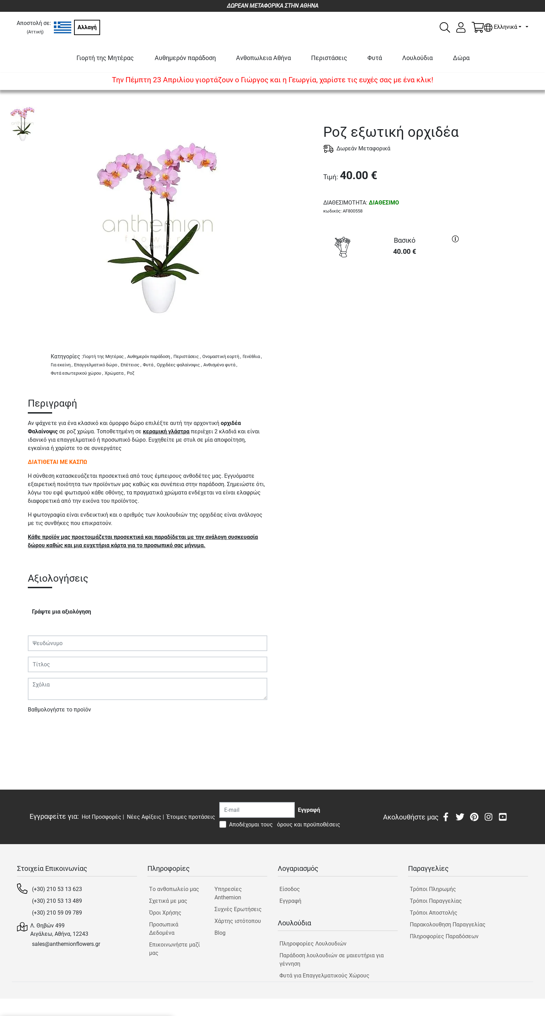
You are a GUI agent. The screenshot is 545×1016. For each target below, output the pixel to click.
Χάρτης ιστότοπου (237, 921)
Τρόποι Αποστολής (433, 912)
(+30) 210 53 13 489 (57, 901)
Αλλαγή (87, 27)
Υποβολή (42, 729)
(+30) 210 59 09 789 (57, 912)
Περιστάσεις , (187, 356)
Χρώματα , (115, 373)
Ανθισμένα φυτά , (220, 364)
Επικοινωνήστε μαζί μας (174, 948)
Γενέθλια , (252, 356)
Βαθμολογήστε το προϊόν (59, 709)
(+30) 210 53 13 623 (57, 889)
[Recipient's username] (257, 810)
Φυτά (374, 57)
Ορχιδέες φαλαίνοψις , (179, 364)
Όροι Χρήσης (165, 912)
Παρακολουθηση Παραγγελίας (448, 924)
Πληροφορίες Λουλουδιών (313, 943)
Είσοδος (289, 889)
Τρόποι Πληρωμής (433, 889)
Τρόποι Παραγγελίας (436, 901)
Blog (220, 933)
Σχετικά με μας (168, 901)
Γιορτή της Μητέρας (105, 57)
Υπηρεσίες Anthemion (228, 893)
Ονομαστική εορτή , (221, 356)
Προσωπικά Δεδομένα (163, 928)
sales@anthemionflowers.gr (66, 944)
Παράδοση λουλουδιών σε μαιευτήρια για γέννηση (331, 959)
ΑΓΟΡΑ (392, 286)
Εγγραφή (290, 901)
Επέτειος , (131, 364)
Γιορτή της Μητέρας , (104, 356)
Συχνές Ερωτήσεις (238, 909)
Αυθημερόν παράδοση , (149, 356)
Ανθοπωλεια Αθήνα (263, 57)
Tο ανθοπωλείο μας (174, 889)
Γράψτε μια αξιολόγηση (61, 611)
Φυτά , (149, 364)
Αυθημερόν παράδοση (185, 57)
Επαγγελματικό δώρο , (96, 364)
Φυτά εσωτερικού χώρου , (77, 373)
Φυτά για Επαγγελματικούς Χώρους (324, 975)
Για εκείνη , (62, 364)
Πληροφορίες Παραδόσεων (444, 936)
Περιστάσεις (329, 57)
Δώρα (461, 57)
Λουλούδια (417, 57)
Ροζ (131, 373)
